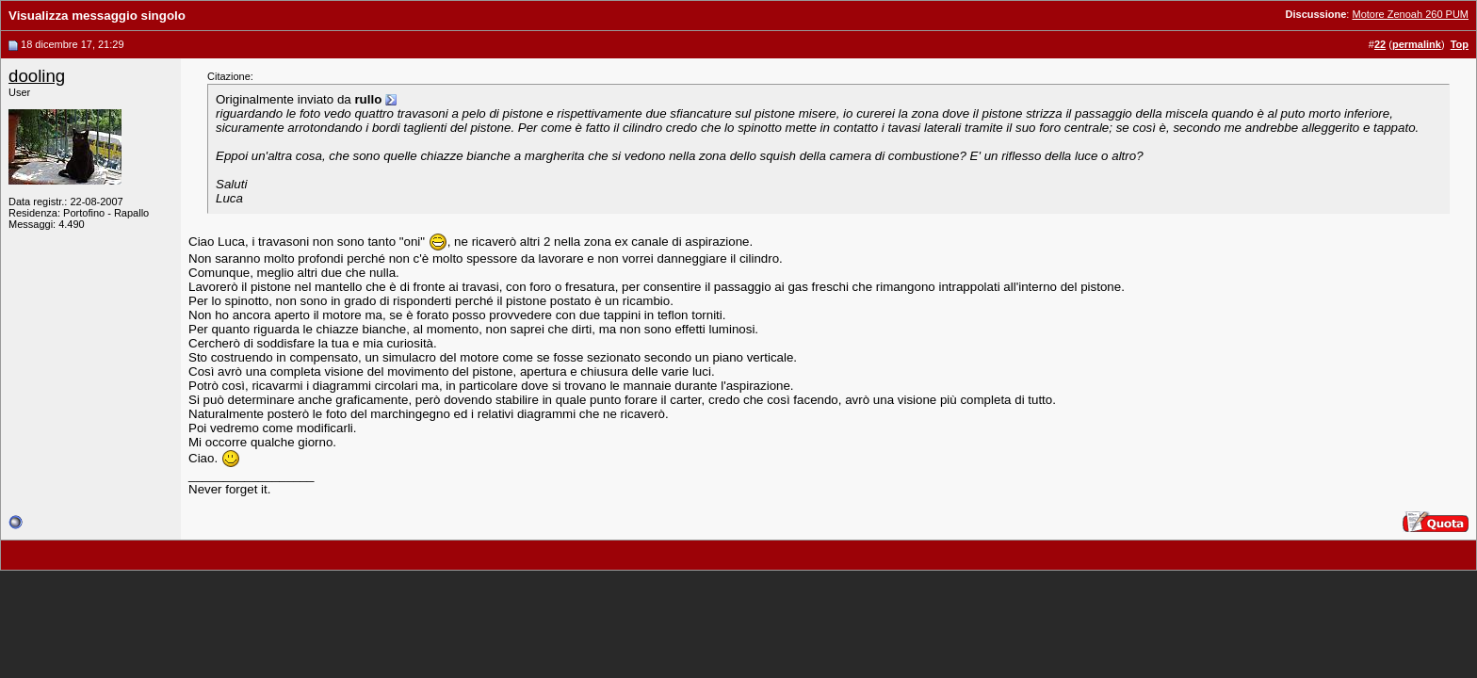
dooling (36, 76)
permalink (1416, 44)
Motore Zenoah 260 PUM (1410, 14)
